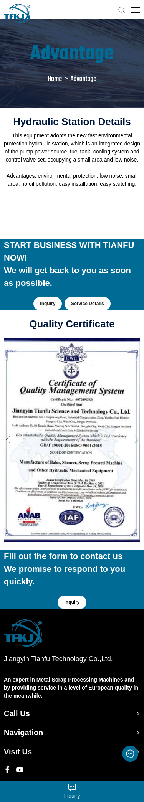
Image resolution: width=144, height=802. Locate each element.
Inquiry (47, 303)
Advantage (83, 79)
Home (55, 79)
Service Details (87, 303)
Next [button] (136, 439)
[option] (72, 440)
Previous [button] (7, 439)
